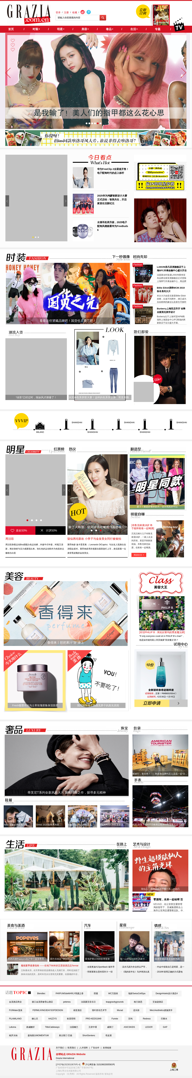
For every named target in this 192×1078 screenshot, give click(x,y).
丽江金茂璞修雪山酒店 (42, 1002)
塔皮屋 (108, 1035)
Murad (120, 1010)
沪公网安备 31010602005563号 (98, 1064)
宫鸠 (130, 1018)
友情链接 (107, 1047)
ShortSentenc (88, 1035)
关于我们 (60, 1047)
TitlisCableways (52, 1027)
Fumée (114, 1018)
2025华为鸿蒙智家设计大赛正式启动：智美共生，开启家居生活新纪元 (112, 199)
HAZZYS (52, 1018)
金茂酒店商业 (15, 1002)
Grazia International (65, 1058)
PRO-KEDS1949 (93, 1018)
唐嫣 (8, 538)
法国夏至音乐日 (88, 1002)
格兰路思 (138, 1002)
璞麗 (96, 993)
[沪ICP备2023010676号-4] (68, 1064)
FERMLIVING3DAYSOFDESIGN (48, 1010)
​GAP (165, 1027)
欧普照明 (71, 1018)
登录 (58, 12)
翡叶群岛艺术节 (99, 1010)
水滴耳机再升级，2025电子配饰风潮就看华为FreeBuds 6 (112, 226)
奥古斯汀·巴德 (65, 1035)
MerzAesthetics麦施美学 (161, 1010)
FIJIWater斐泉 (15, 1010)
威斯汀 (110, 1027)
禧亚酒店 (77, 1010)
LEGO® (149, 1027)
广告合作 (95, 1047)
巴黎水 (164, 1018)
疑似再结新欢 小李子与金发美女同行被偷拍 (94, 538)
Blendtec (41, 993)
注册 (66, 12)
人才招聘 (83, 1047)
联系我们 (72, 1047)
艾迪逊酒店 (157, 1002)
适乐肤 (136, 1010)
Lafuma (12, 1027)
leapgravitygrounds (115, 1002)
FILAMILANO (15, 1018)
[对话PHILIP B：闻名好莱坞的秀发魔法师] (162, 632)
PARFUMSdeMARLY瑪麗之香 (70, 993)
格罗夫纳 (13, 1035)
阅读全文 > (139, 555)
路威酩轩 (30, 1027)
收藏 (74, 12)
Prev (7, 200)
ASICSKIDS (129, 1027)
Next (65, 200)
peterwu (67, 1002)
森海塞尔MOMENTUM (38, 1035)
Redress (147, 1018)
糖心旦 (35, 1018)
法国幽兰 (74, 1027)
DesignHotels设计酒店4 (167, 993)
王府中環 (92, 1027)
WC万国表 (113, 993)
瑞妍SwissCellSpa (136, 993)
